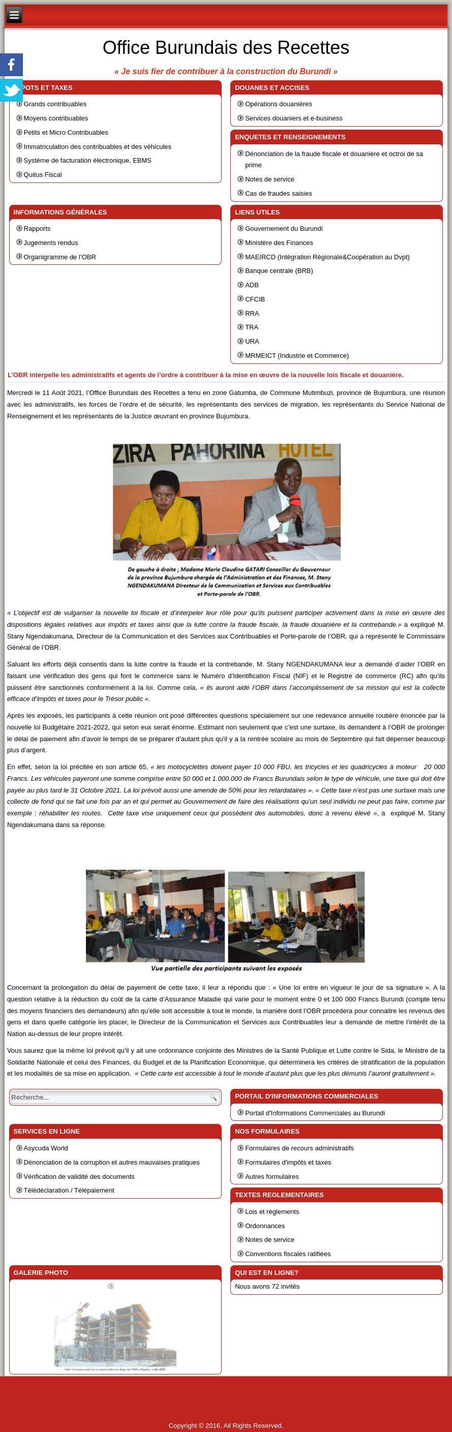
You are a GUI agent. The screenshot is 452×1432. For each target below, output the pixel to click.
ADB (252, 285)
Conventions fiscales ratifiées (287, 1254)
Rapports (37, 228)
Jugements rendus (51, 243)
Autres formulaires (271, 1176)
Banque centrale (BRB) (279, 271)
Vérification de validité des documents (79, 1176)
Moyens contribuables (56, 118)
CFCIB (255, 299)
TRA (251, 327)
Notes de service (269, 179)
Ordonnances (265, 1226)
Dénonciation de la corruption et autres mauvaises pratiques (112, 1162)
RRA (252, 313)
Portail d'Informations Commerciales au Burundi (315, 1113)
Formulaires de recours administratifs (299, 1148)
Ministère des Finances (279, 243)
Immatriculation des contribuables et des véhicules (97, 146)
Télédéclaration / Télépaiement (69, 1190)
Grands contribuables (55, 104)
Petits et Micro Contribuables (66, 132)
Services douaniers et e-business (294, 118)
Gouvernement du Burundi (283, 228)
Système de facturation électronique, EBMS (88, 160)
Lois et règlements (272, 1211)
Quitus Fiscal (43, 174)
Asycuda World (46, 1148)
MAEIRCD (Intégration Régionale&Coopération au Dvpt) (327, 257)
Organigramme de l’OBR (60, 257)
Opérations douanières (278, 104)
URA (252, 341)
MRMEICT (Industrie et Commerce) (297, 355)
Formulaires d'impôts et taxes (288, 1162)
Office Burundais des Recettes (226, 47)
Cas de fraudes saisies (278, 193)
